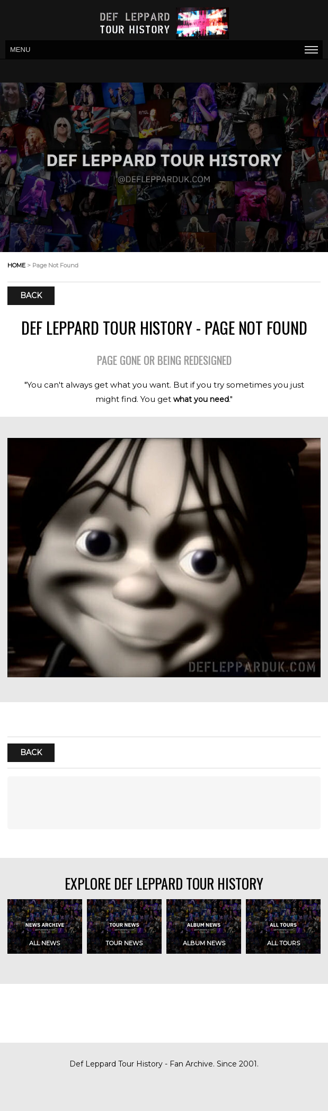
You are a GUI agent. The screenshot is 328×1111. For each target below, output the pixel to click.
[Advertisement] (164, 803)
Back (31, 296)
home (16, 265)
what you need (201, 399)
